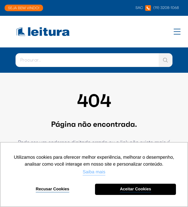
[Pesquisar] (87, 60)
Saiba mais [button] (94, 172)
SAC (157, 8)
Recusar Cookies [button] (52, 189)
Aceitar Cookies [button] (135, 189)
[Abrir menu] (177, 31)
